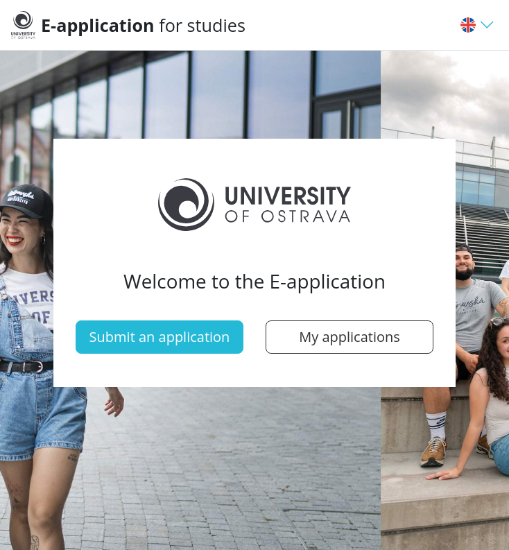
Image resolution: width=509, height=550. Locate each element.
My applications (349, 336)
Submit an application (159, 336)
